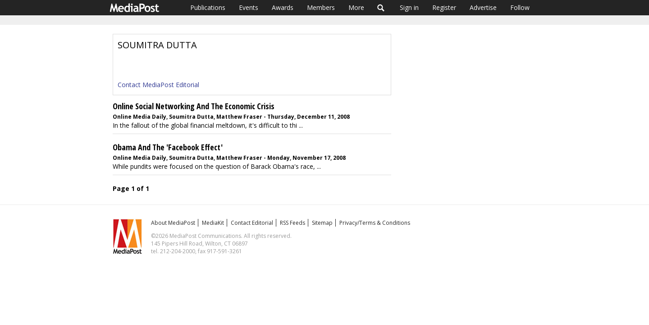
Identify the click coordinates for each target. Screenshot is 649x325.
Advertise (483, 7)
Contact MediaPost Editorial (158, 84)
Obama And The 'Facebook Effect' (168, 147)
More (356, 7)
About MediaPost (173, 223)
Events (248, 7)
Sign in (409, 7)
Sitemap (322, 223)
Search (381, 7)
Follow (520, 7)
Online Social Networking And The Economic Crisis (193, 106)
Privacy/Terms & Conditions (374, 223)
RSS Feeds (292, 223)
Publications (207, 7)
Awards (282, 7)
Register (444, 7)
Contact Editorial (252, 223)
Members (321, 7)
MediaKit (213, 223)
